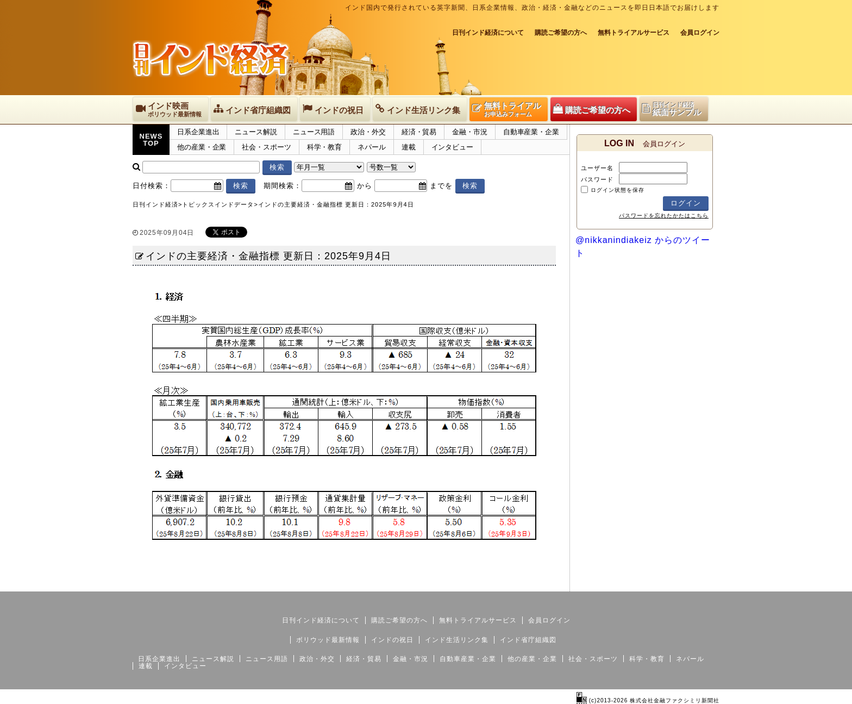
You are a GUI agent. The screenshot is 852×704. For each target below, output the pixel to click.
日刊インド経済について (488, 32)
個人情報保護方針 (693, 583)
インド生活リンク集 (456, 640)
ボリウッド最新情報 (328, 640)
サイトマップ (636, 583)
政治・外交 (368, 132)
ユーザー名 (597, 168)
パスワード (597, 179)
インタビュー (452, 147)
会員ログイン (699, 32)
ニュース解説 (256, 132)
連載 (409, 147)
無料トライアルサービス (633, 32)
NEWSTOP (151, 139)
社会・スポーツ (266, 147)
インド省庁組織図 (528, 640)
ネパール (372, 147)
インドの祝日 (392, 640)
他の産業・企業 (201, 147)
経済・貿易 (419, 132)
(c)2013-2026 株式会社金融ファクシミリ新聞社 (648, 700)
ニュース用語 (314, 132)
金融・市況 (469, 132)
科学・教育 (324, 147)
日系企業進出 (198, 132)
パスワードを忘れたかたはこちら (664, 216)
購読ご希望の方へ (561, 32)
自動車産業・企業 (531, 132)
